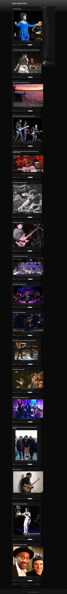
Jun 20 (46, 33)
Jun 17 (46, 37)
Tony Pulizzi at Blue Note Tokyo (20, 256)
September (46, 21)
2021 (45, 11)
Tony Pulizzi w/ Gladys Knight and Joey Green (24, 116)
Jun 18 (46, 36)
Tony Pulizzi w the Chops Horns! (20, 397)
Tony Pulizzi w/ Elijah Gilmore (20, 182)
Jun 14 (46, 41)
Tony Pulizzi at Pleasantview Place (21, 82)
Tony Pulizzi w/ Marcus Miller (20, 544)
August (46, 22)
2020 (45, 12)
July (45, 23)
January (46, 54)
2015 (45, 17)
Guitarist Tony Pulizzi (18, 222)
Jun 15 (46, 40)
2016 (45, 16)
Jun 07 (46, 46)
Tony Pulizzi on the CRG (18, 369)
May (45, 49)
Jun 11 (46, 45)
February (46, 53)
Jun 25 (46, 28)
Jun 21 (46, 32)
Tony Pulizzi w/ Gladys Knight (20, 504)
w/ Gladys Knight (17, 8)
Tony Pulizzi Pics (19, 3)
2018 (45, 13)
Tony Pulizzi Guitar (17, 469)
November (46, 18)
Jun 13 (46, 42)
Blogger (38, 592)
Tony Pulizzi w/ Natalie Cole (19, 284)
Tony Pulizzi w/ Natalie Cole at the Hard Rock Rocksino (26, 50)
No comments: (24, 44)
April (45, 50)
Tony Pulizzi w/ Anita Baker (19, 312)
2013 (45, 57)
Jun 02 (46, 47)
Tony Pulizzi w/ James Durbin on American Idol (24, 340)
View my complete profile (49, 63)
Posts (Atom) (28, 586)
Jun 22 (46, 31)
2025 (45, 8)
